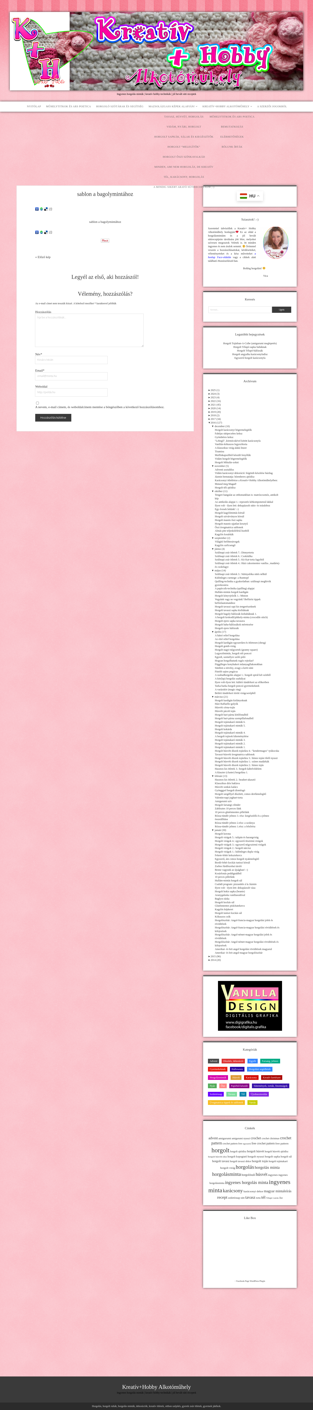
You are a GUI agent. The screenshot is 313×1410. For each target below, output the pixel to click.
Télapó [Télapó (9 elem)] (269, 1198)
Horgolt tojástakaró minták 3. (230, 739)
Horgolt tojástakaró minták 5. (230, 725)
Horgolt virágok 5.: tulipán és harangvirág (237, 837)
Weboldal (41, 386)
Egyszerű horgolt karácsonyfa (249, 357)
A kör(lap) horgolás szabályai (230, 678)
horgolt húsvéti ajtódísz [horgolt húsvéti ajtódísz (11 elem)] (276, 1151)
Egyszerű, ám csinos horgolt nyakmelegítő (237, 858)
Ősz (223, 1085)
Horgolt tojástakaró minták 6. (230, 721)
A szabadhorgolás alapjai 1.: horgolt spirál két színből (243, 674)
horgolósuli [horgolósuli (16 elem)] (248, 1174)
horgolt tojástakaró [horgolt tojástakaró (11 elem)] (278, 1161)
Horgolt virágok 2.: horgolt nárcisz (233, 848)
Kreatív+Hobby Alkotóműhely (225, 106)
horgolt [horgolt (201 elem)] (221, 1150)
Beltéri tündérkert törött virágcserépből (235, 693)
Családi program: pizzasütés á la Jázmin (235, 884)
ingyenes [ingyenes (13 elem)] (273, 1174)
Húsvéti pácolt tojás (225, 711)
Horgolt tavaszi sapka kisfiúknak (232, 610)
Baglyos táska (222, 898)
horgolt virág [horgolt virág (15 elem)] (227, 1167)
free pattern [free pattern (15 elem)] (282, 1143)
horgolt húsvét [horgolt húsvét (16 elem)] (255, 1151)
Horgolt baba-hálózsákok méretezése (234, 624)
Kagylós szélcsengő (225, 545)
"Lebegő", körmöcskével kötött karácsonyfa (237, 440)
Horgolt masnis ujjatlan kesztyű (231, 523)
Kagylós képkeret (224, 909)
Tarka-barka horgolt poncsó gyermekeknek (237, 685)
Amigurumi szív (223, 801)
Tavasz (231, 1094)
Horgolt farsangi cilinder (227, 804)
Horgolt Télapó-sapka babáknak (250, 347)
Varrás (252, 1102)
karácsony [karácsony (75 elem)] (233, 1190)
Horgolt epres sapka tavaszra (230, 620)
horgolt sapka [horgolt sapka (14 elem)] (272, 1156)
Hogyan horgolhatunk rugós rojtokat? (234, 660)
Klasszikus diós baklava (227, 783)
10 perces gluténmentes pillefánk (232, 812)
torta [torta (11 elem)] (258, 1197)
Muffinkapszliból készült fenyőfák (233, 455)
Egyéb (252, 1061)
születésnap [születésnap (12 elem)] (234, 1197)
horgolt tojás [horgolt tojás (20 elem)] (260, 1161)
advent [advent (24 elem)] (213, 1138)
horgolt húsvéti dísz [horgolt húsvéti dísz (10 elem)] (217, 1156)
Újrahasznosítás (259, 1094)
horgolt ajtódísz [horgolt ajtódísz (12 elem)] (238, 1151)
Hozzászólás (43, 312)
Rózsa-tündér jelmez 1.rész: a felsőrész (235, 826)
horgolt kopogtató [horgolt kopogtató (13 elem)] (237, 1156)
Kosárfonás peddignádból (228, 873)
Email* (39, 370)
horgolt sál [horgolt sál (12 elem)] (286, 1156)
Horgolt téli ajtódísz (225, 487)
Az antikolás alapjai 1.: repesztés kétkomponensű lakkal (244, 501)
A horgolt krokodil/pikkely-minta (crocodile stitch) (241, 617)
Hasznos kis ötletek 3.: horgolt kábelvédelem (238, 768)
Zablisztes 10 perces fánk (228, 808)
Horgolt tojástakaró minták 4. (230, 732)
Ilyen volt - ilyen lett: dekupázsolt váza (235, 887)
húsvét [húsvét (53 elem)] (262, 1174)
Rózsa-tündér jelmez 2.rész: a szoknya (235, 822)
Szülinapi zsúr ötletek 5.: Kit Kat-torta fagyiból (239, 559)
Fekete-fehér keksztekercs (228, 855)
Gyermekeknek (217, 1069)
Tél (243, 1094)
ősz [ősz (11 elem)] (281, 1197)
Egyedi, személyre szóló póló (230, 657)
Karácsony (251, 1077)
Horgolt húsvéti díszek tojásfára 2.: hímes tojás (239, 765)
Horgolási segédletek (260, 1069)
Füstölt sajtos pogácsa (226, 671)
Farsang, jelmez (270, 1061)
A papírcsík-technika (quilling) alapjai (234, 588)
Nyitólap (34, 106)
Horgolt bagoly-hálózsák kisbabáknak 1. (236, 613)
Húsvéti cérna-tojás (225, 707)
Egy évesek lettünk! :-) (226, 509)
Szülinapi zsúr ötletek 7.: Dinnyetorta (234, 552)
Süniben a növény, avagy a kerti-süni (234, 667)
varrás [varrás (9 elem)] (276, 1198)
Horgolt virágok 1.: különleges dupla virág (237, 851)
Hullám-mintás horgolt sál (228, 880)
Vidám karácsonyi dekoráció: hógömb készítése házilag (244, 473)
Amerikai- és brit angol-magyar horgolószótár (239, 952)
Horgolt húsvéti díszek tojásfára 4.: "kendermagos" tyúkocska (247, 750)
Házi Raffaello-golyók (226, 703)
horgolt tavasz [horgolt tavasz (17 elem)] (220, 1161)
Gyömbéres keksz (224, 437)
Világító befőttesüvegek (227, 541)
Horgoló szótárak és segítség (119, 106)
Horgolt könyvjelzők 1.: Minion (231, 595)
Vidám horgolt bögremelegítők (231, 458)
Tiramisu (219, 451)
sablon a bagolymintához (105, 221)
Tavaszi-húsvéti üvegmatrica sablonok (234, 754)
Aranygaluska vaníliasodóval (230, 895)
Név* (38, 354)
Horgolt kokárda (223, 729)
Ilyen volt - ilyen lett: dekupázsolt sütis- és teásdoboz (242, 505)
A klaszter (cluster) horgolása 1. (231, 772)
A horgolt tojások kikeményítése (232, 736)
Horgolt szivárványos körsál (229, 516)
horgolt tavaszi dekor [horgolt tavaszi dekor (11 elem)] (240, 1161)
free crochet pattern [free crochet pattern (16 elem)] (263, 1143)
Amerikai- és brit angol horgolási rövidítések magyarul (243, 949)
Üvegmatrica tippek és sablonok (226, 1102)
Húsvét (236, 1077)
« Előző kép (43, 257)
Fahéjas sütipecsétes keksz (228, 433)
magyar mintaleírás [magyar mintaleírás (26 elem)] (277, 1191)
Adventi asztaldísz (224, 469)
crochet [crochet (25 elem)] (256, 1138)
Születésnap (216, 1094)
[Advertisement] (156, 144)
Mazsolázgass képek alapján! (172, 106)
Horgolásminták (218, 1077)
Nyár (212, 1085)
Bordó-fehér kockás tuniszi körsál (232, 862)
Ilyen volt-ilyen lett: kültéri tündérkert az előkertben (242, 682)
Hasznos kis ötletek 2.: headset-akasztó (235, 779)
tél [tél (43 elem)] (263, 1197)
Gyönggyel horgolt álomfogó (230, 790)
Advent (213, 1061)
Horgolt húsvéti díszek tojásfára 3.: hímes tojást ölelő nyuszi (246, 758)
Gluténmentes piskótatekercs (230, 905)
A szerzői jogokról (272, 106)
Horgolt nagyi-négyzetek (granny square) (236, 649)
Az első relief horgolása (227, 639)
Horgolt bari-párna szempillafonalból (234, 718)
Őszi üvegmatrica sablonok (229, 527)
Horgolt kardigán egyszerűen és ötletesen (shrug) (240, 642)
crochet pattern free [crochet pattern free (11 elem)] (232, 1143)
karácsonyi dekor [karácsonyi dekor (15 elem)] (253, 1191)
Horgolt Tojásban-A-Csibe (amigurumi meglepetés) (250, 343)
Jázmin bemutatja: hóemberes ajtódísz (234, 476)
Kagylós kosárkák (224, 534)
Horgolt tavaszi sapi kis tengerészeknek (235, 606)
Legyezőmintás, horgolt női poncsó (233, 653)
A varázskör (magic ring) (228, 689)
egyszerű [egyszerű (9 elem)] (247, 1143)
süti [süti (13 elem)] (243, 1197)
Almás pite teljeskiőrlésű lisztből (232, 530)
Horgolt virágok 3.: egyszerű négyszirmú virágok (240, 844)
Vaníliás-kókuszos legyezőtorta (231, 444)
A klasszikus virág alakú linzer (231, 447)
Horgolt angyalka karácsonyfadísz (250, 354)
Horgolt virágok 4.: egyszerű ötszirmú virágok (239, 841)
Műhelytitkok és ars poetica (68, 106)
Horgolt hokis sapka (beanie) (230, 891)
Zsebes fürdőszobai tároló (228, 866)
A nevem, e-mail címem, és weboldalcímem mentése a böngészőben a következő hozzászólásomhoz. (99, 407)
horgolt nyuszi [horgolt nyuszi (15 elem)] (256, 1156)
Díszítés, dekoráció (233, 1061)
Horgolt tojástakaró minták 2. (230, 743)
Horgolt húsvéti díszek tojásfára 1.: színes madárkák (242, 761)
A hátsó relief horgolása (227, 635)
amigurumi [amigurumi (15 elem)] (224, 1138)
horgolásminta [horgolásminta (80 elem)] (226, 1174)
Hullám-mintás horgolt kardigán (231, 592)
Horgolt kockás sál (224, 902)
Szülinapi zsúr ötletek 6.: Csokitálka (233, 556)
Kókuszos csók (222, 916)
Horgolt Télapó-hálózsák (250, 350)
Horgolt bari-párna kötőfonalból (231, 714)
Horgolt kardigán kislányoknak (231, 700)
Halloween (237, 1069)
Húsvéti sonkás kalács (226, 786)
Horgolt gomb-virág (225, 646)
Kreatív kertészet (272, 1077)
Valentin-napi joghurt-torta (229, 797)
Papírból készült (239, 1085)
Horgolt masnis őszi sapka (228, 520)
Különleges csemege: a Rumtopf (232, 577)
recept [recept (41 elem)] (222, 1197)
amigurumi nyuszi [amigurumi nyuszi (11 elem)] (241, 1138)
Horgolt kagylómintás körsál (229, 512)
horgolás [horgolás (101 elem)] (245, 1167)
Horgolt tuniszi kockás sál (228, 913)
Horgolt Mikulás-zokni (227, 462)
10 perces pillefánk (225, 876)
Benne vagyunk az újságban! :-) (231, 869)
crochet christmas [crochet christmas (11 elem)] (270, 1138)
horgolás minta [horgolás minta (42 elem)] (267, 1167)
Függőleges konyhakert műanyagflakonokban (238, 664)
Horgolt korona (223, 833)
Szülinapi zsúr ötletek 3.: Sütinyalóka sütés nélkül (241, 574)
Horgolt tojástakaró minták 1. (230, 747)
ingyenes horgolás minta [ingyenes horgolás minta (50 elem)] (246, 1182)
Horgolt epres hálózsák (227, 628)
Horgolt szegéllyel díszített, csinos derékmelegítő (240, 793)
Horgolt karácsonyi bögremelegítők (233, 429)
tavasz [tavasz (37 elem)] (250, 1197)
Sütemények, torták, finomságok (270, 1085)
